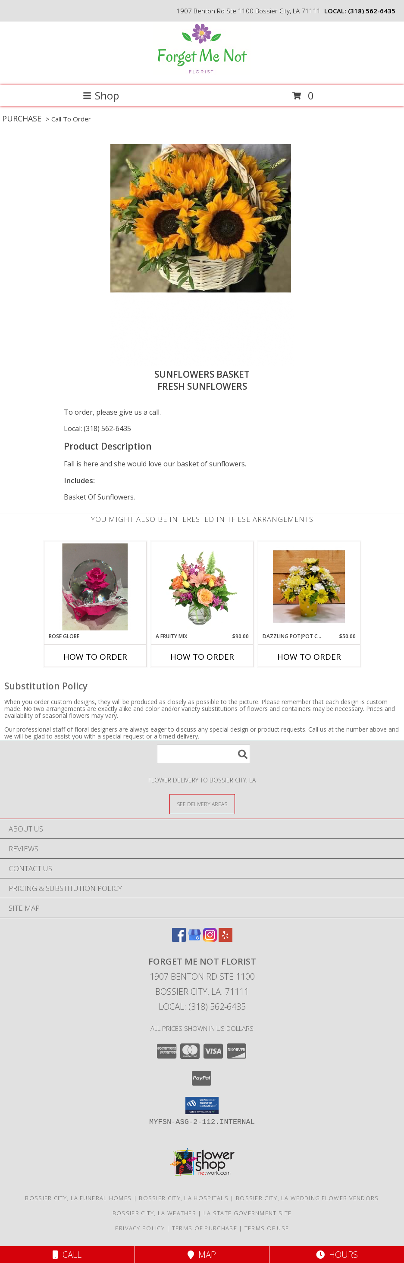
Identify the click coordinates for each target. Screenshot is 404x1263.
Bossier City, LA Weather (154, 1213)
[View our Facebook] (179, 939)
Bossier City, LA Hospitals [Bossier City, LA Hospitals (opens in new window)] (184, 1198)
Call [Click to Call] (67, 1254)
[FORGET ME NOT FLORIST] (202, 73)
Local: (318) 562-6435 (97, 428)
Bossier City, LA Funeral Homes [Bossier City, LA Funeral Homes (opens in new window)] (78, 1198)
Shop (101, 95)
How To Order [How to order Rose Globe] (95, 656)
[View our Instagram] (210, 939)
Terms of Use (266, 1228)
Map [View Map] (202, 1254)
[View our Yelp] (225, 939)
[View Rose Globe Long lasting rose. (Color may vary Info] (95, 586)
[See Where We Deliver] (202, 804)
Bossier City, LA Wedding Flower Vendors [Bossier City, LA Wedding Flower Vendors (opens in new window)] (307, 1198)
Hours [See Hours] (337, 1254)
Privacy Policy (140, 1228)
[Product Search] (203, 754)
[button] (202, 1105)
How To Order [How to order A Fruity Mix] (202, 656)
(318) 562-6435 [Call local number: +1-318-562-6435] (371, 10)
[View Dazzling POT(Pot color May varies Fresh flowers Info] (309, 587)
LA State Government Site (247, 1213)
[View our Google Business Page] (194, 939)
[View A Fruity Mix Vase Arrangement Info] (202, 586)
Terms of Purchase (204, 1228)
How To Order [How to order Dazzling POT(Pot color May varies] (309, 656)
